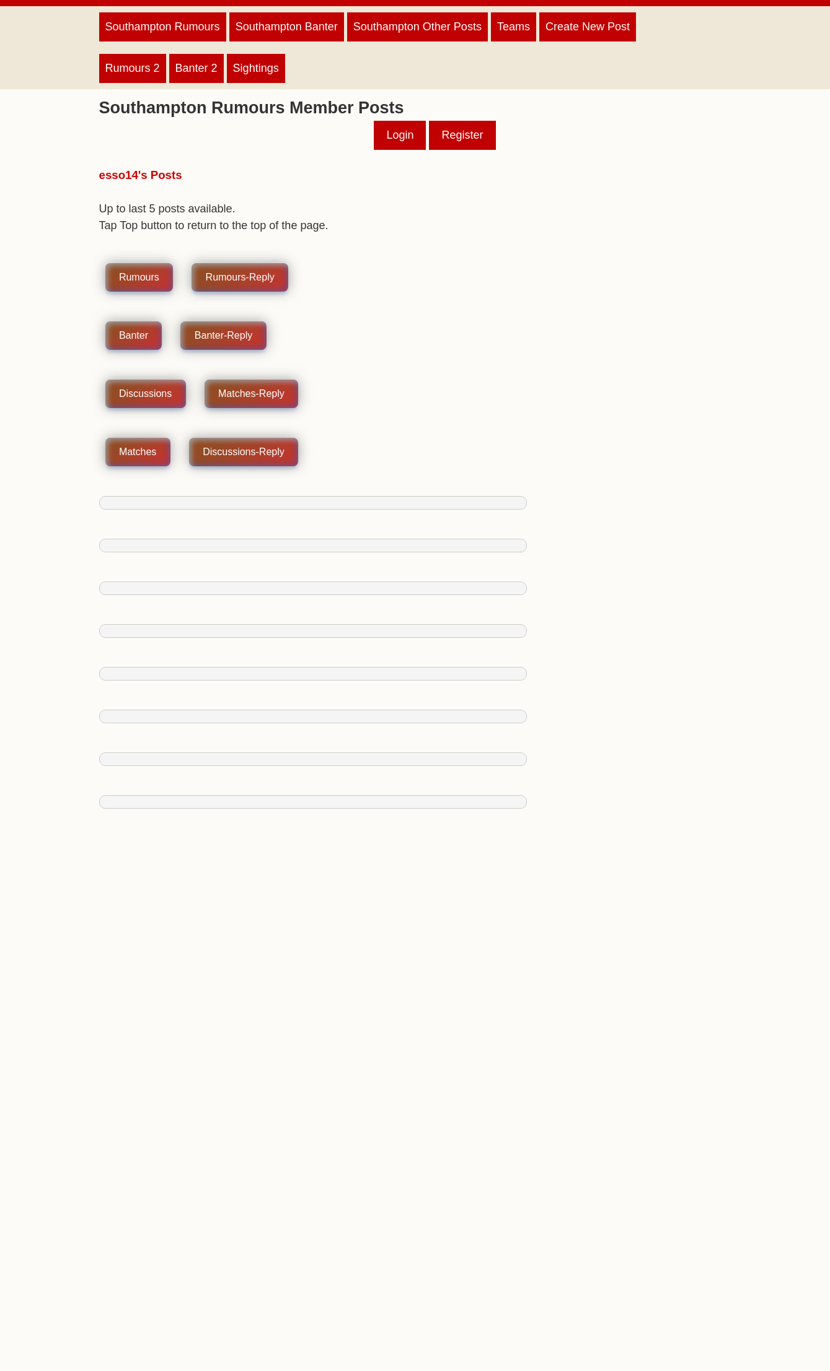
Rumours (139, 277)
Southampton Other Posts (417, 26)
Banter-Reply (223, 336)
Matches (137, 452)
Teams (513, 26)
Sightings (256, 68)
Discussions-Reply (244, 452)
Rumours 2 (132, 68)
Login (399, 135)
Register (462, 135)
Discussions (145, 394)
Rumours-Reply (240, 277)
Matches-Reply (251, 394)
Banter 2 (196, 68)
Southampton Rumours (162, 26)
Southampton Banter (287, 26)
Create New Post (587, 26)
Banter (133, 336)
